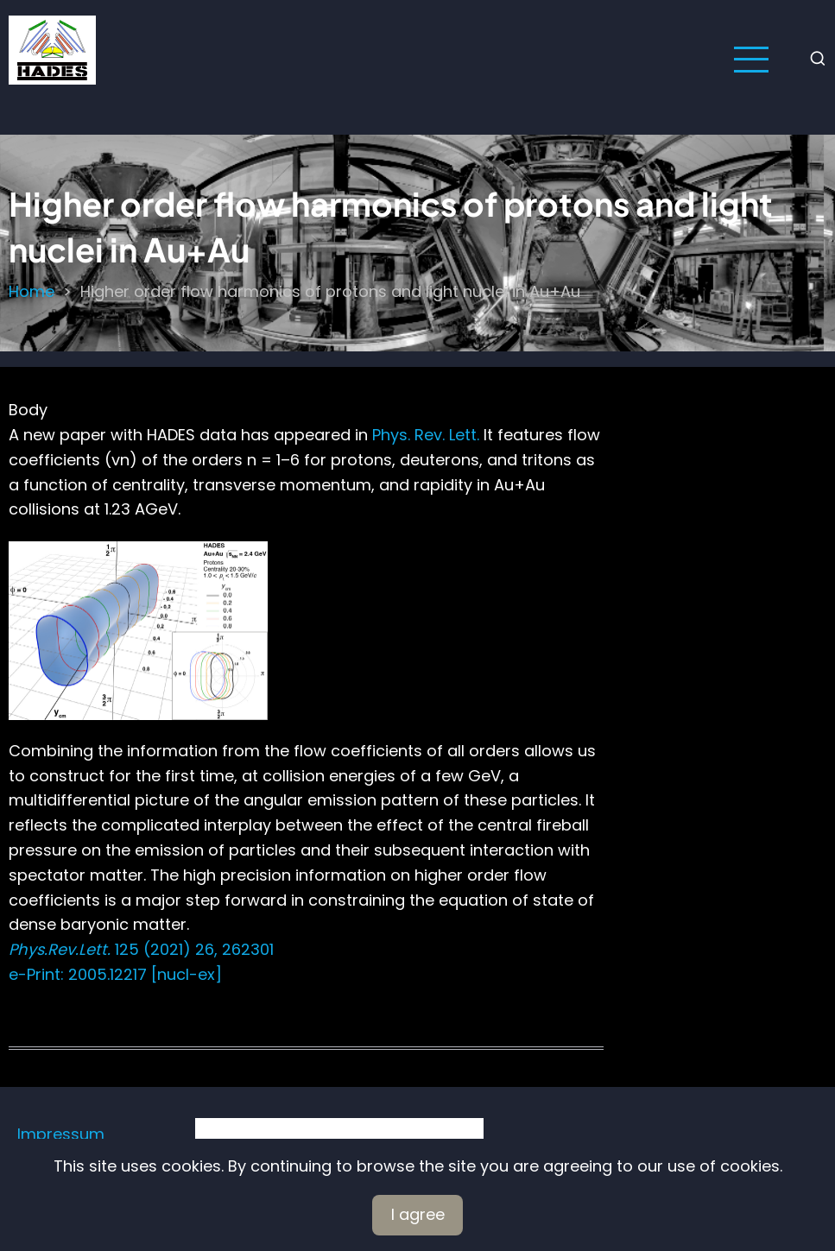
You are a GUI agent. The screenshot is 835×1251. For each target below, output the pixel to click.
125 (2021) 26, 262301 (141, 949)
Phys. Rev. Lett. (425, 434)
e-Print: (36, 974)
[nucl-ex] (184, 974)
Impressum (60, 1134)
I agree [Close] (418, 1214)
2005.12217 (105, 974)
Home (31, 291)
